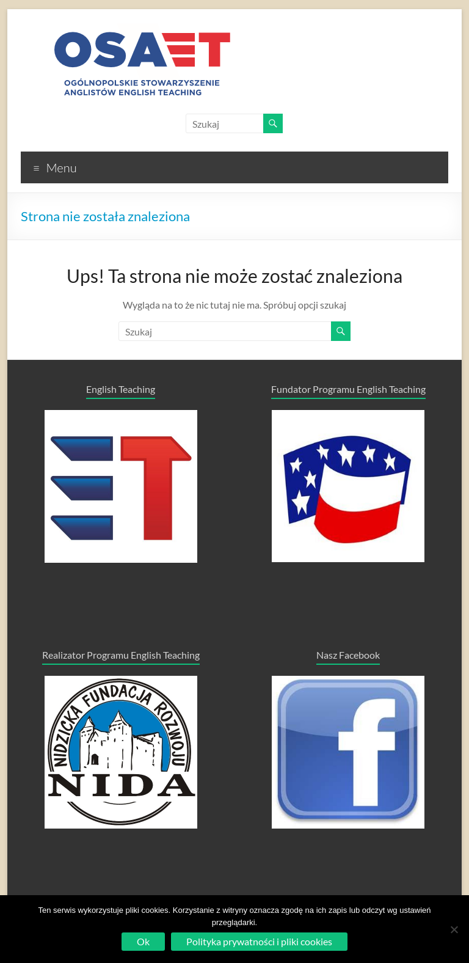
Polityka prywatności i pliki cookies (259, 941)
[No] (454, 929)
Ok (143, 941)
